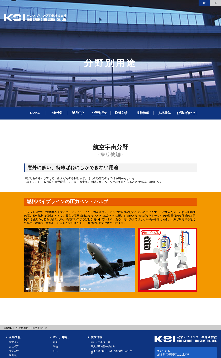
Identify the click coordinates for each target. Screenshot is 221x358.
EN (215, 2)
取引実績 (121, 113)
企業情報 (56, 113)
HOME (35, 112)
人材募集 (164, 113)
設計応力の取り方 (100, 342)
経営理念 (14, 342)
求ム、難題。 (61, 337)
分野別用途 (99, 113)
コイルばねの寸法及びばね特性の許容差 (111, 352)
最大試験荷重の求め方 (103, 346)
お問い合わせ (186, 113)
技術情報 (143, 113)
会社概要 (14, 346)
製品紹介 (78, 113)
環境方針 (14, 355)
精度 (55, 342)
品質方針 (14, 351)
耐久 (55, 351)
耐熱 (55, 346)
